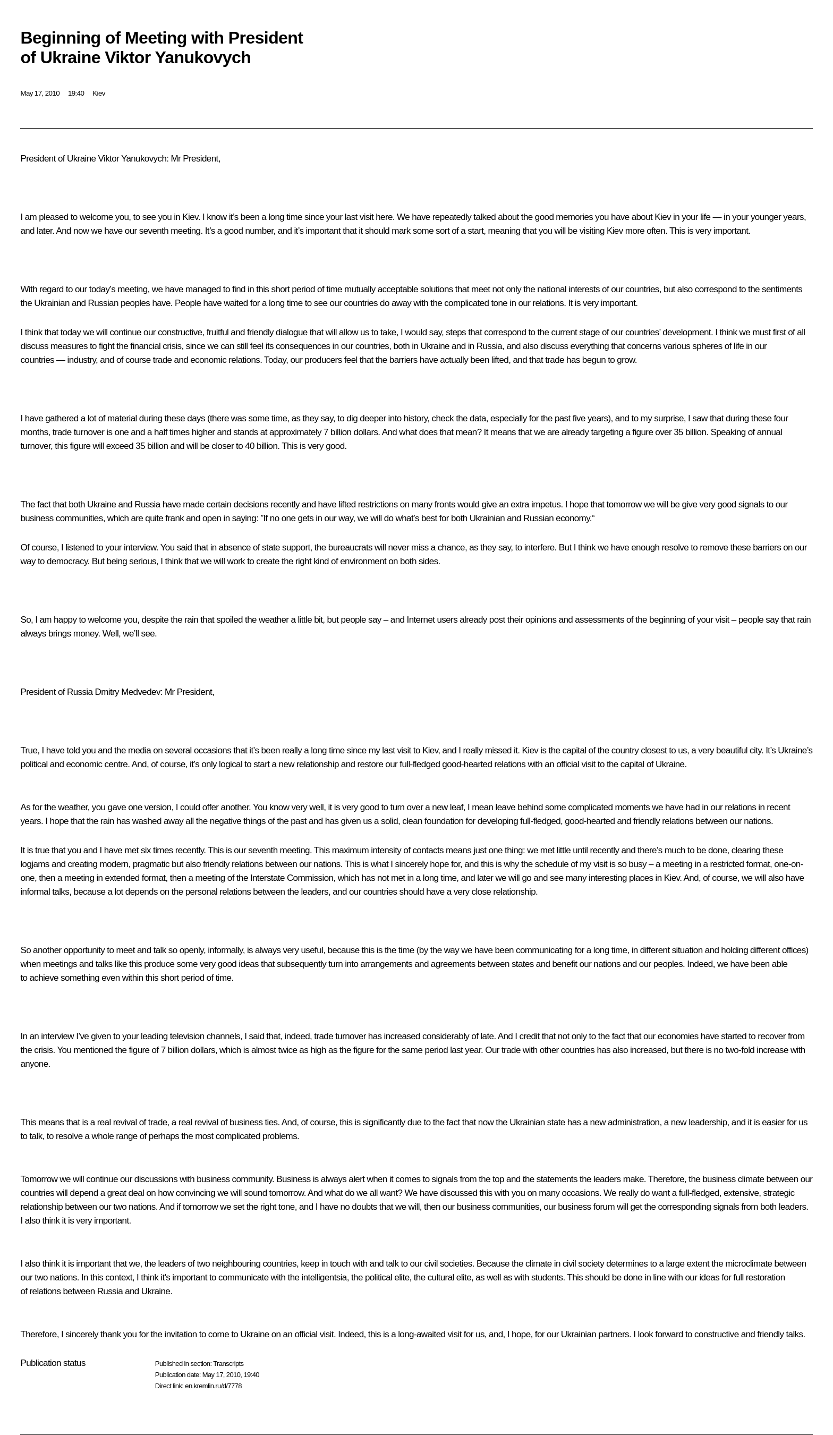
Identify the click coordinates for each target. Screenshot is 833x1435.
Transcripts (228, 1364)
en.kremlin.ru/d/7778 (213, 1386)
